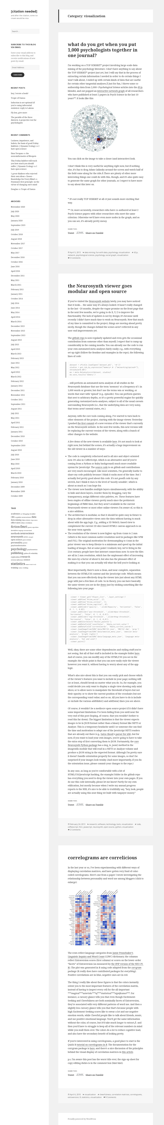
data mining (90, 252)
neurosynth (98, 827)
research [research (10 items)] (25, 556)
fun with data (101, 252)
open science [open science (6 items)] (16, 539)
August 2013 (16, 340)
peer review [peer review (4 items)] (27, 540)
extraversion (73, 1097)
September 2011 (18, 404)
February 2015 (17, 289)
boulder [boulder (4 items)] (33, 514)
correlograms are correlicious (102, 857)
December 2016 (18, 257)
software (101, 824)
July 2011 (15, 413)
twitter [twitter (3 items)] (21, 568)
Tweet (71, 232)
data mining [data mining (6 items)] (16, 520)
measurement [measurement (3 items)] (28, 530)
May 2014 (15, 312)
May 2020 (15, 216)
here (114, 441)
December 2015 (18, 275)
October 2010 (17, 441)
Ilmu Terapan (17, 153)
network (71, 255)
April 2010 (15, 468)
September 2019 (18, 225)
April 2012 (15, 372)
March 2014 (16, 321)
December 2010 (18, 436)
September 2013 (18, 335)
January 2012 (17, 386)
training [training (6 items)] (14, 567)
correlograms (136, 1094)
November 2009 (18, 491)
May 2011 (15, 418)
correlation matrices (120, 1094)
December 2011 (18, 390)
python (118, 827)
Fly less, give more (19, 112)
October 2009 (17, 496)
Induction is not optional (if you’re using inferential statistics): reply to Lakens (23, 105)
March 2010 (16, 473)
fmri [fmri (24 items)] (23, 526)
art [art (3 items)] (21, 514)
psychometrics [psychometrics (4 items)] (32, 550)
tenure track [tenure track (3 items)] (29, 564)
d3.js (140, 87)
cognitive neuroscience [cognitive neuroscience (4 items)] (23, 517)
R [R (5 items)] (29, 553)
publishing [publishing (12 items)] (17, 553)
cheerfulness (105, 1094)
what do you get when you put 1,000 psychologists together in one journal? (102, 49)
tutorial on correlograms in (92, 1044)
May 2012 (15, 367)
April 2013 (15, 349)
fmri (81, 827)
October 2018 (17, 234)
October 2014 (17, 298)
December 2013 (18, 326)
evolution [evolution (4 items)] (28, 523)
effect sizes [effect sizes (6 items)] (15, 522)
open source (109, 827)
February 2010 (17, 477)
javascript (87, 827)
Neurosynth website (99, 301)
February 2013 (17, 358)
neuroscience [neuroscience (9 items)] (27, 533)
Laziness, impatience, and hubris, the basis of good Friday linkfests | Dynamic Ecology (25, 143)
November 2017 (18, 243)
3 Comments (75, 258)
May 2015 (15, 280)
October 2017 (17, 248)
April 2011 (15, 422)
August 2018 (16, 239)
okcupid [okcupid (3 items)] (30, 537)
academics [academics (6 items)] (15, 513)
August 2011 (16, 409)
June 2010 (15, 459)
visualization (124, 252)
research (93, 824)
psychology (113, 252)
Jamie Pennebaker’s (123, 952)
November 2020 (18, 207)
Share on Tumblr (94, 232)
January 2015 (17, 294)
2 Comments (75, 829)
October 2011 (17, 399)
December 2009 (18, 487)
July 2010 (15, 454)
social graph (111, 255)
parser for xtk (123, 734)
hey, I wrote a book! (19, 93)
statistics (86, 1097)
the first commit (85, 423)
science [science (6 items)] (27, 559)
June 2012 (15, 363)
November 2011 (18, 395)
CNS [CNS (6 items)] (13, 517)
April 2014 (15, 317)
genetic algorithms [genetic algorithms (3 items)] (33, 527)
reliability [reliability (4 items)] (34, 553)
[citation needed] (24, 11)
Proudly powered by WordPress (82, 1119)
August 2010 (16, 450)
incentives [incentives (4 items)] (14, 530)
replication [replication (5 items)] (15, 557)
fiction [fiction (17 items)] (15, 527)
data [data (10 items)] (34, 516)
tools (119, 824)
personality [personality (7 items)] (16, 542)
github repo (78, 337)
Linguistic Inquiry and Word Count (86, 956)
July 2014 (15, 303)
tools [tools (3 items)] (34, 564)
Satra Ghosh (107, 734)
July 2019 (15, 230)
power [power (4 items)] (25, 543)
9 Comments (111, 1097)
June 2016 (15, 266)
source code (101, 467)
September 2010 (18, 445)
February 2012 (17, 381)
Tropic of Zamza (18, 98)
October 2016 (17, 262)
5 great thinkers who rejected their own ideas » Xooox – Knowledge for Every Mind (24, 176)
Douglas (14, 189)
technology (111, 824)
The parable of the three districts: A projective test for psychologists (23, 120)
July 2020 (15, 211)
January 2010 (17, 482)
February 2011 (17, 427)
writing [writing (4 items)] (25, 568)
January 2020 (17, 220)
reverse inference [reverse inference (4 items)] (17, 560)
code (139, 824)
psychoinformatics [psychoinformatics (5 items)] (18, 545)
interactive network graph (111, 90)
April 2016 (15, 271)
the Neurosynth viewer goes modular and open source (100, 288)
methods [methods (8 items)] (15, 533)
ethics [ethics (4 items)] (23, 523)
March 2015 (16, 285)
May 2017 (15, 252)
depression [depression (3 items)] (34, 520)
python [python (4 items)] (26, 553)
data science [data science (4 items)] (26, 520)
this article (127, 1052)
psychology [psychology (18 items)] (19, 549)
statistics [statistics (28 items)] (18, 563)
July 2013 (15, 344)
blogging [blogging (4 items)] (26, 514)
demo (103, 584)
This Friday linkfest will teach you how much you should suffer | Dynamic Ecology (24, 163)
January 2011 (17, 431)
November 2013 (18, 330)
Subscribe (17, 75)
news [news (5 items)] (26, 537)
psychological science (85, 255)
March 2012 (16, 376)
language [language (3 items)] (21, 530)
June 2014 (15, 308)
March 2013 (16, 353)
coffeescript (73, 827)
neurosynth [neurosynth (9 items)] (17, 536)
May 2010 (15, 464)
